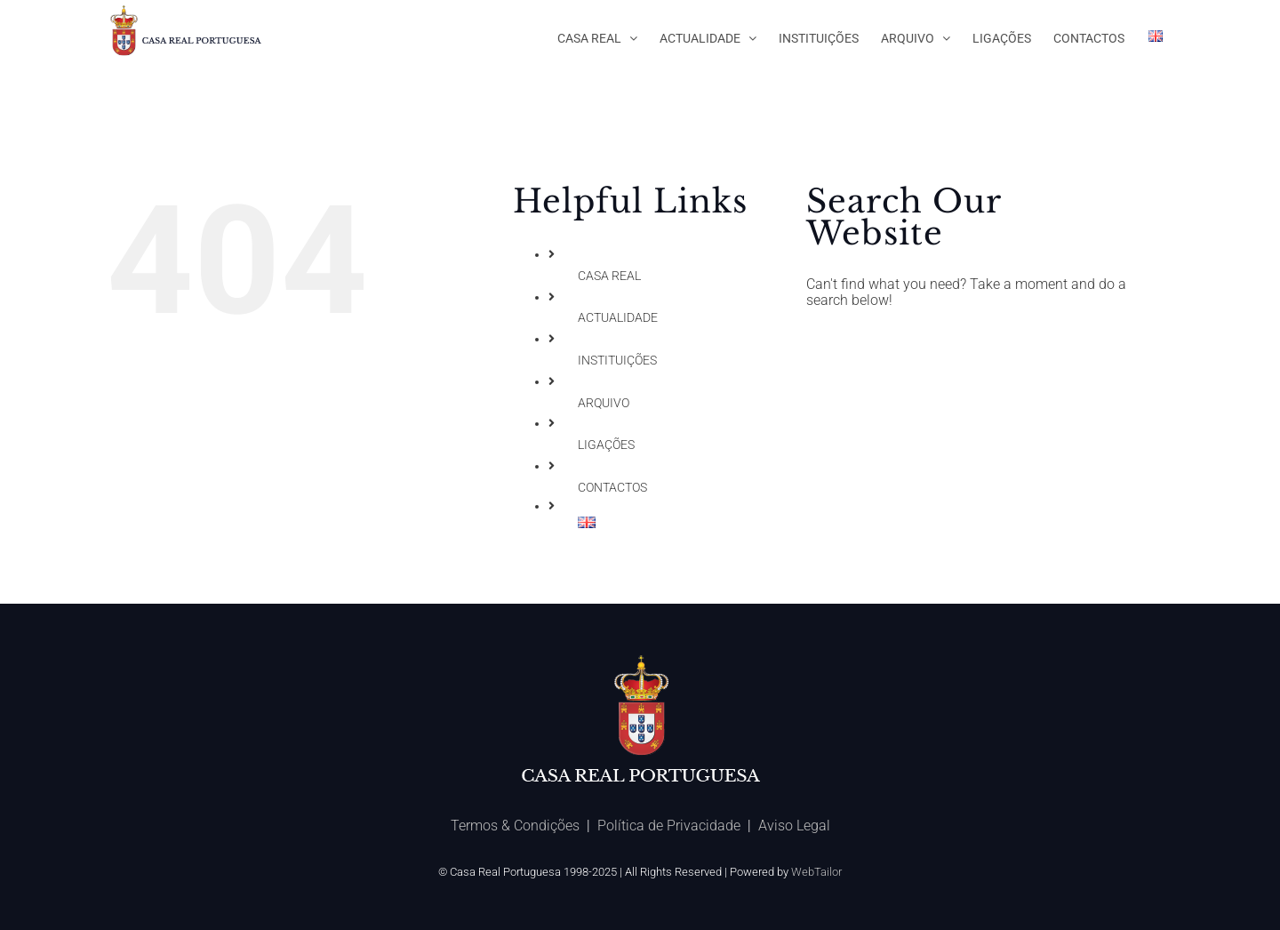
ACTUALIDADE (618, 317)
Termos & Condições (515, 825)
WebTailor (816, 871)
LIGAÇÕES (606, 444)
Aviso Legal (794, 825)
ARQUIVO (603, 403)
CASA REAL (609, 276)
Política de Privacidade (668, 825)
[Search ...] (975, 347)
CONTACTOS (612, 487)
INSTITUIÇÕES (617, 360)
